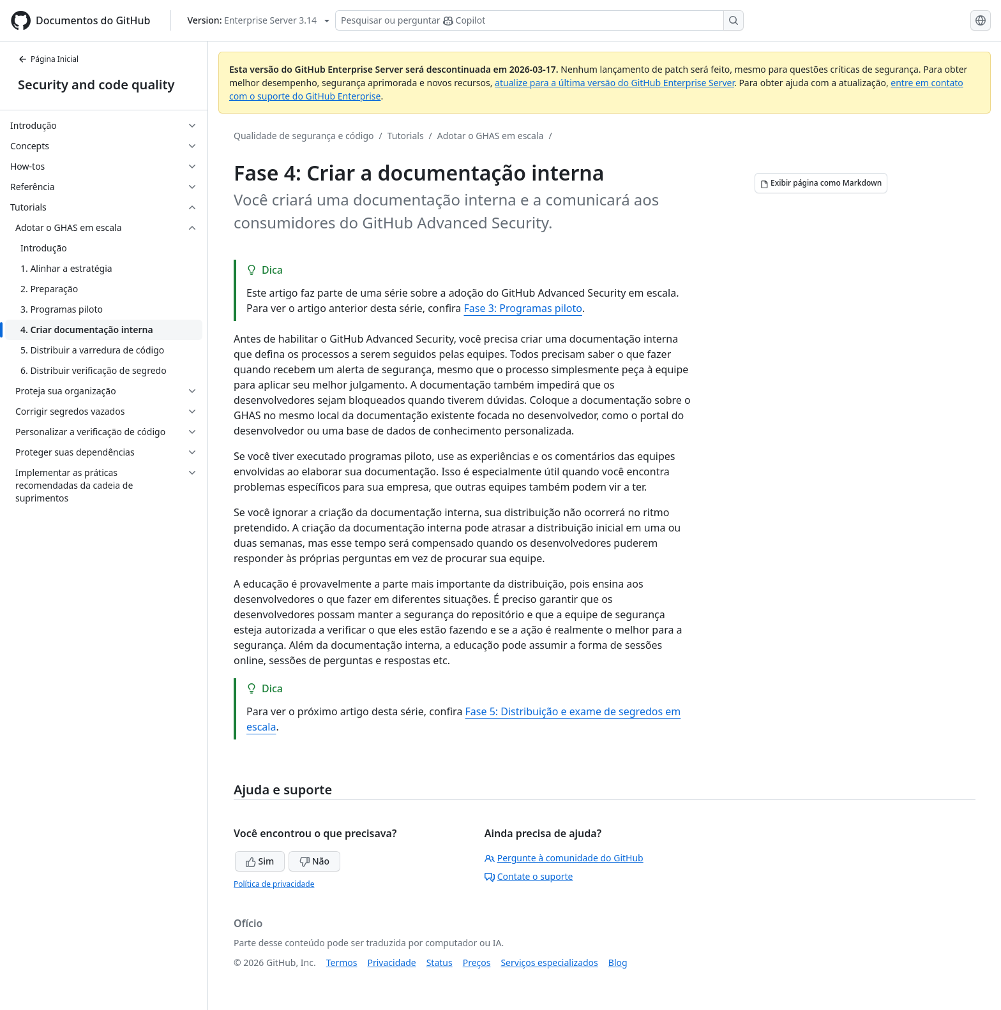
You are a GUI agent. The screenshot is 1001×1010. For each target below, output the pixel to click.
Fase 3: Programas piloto (523, 308)
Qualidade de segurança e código (304, 136)
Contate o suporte (529, 876)
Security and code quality (96, 84)
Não (314, 861)
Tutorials (406, 136)
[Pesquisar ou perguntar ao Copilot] (539, 20)
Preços (477, 962)
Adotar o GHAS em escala (490, 136)
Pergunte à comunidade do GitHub (564, 858)
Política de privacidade (274, 884)
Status (439, 962)
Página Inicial (48, 59)
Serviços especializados (549, 962)
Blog (618, 962)
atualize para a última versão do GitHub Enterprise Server (614, 83)
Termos (342, 962)
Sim (260, 861)
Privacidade (392, 962)
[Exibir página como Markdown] (821, 183)
